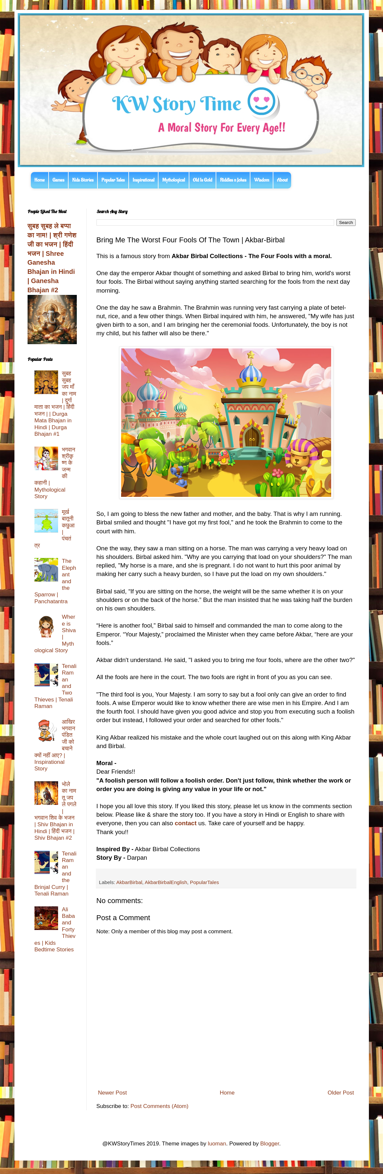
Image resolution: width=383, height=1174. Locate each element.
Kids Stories (83, 180)
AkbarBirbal (129, 882)
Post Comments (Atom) (159, 1106)
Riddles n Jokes (233, 180)
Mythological (173, 180)
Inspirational (143, 180)
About (282, 180)
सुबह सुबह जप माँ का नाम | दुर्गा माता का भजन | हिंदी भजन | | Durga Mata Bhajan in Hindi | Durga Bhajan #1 (55, 403)
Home (39, 180)
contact (185, 823)
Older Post (341, 1093)
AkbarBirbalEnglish (166, 882)
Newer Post (112, 1093)
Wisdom (261, 180)
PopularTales (204, 882)
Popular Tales (113, 180)
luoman (217, 1144)
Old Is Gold (202, 180)
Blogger (269, 1144)
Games (58, 180)
